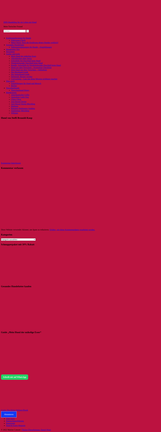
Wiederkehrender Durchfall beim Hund (27, 63)
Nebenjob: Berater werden (21, 77)
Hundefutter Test (12, 49)
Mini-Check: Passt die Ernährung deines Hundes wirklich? (34, 43)
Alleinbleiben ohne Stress (21, 58)
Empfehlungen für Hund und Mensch (26, 83)
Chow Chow (16, 99)
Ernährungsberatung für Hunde (18, 38)
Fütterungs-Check (18, 40)
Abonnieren (9, 414)
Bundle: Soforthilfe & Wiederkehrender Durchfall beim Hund (36, 65)
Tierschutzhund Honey (20, 90)
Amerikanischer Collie (20, 95)
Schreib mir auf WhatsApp (14, 377)
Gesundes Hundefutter (15, 45)
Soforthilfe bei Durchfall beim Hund (26, 61)
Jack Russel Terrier (18, 102)
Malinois (14, 106)
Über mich (10, 81)
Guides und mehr (13, 54)
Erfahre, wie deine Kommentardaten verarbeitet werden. (72, 230)
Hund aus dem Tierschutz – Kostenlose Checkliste (31, 67)
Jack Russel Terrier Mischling (23, 104)
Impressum (10, 423)
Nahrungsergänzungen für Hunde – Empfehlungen (31, 47)
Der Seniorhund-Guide (20, 74)
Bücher (14, 86)
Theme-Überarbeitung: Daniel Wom (36, 430)
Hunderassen (11, 92)
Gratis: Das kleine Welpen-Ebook (14, 410)
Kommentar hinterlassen (11, 163)
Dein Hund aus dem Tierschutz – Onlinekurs (29, 70)
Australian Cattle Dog (20, 97)
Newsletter (10, 52)
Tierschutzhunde (12, 88)
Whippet (14, 113)
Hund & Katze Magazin (15, 425)
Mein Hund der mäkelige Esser (23, 56)
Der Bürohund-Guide (19, 72)
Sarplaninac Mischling (20, 111)
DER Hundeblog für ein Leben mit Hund (20, 22)
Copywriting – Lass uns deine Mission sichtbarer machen (34, 79)
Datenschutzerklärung (15, 421)
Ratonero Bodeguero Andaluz (23, 108)
